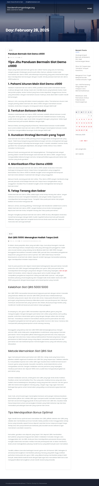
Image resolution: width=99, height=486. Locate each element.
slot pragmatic (81, 149)
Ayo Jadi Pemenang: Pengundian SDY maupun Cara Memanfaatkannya (83, 88)
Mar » (86, 141)
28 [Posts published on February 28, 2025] (86, 130)
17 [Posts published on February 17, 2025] (76, 127)
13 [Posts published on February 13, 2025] (84, 123)
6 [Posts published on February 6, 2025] (84, 119)
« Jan (81, 141)
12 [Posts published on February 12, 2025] (81, 123)
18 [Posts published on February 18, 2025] (79, 127)
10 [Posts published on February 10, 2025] (76, 123)
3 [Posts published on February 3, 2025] (76, 119)
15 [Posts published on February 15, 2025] (89, 123)
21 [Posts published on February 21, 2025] (86, 127)
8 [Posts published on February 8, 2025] (88, 119)
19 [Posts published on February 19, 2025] (81, 127)
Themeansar (43, 483)
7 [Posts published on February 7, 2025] (86, 119)
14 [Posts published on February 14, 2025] (86, 123)
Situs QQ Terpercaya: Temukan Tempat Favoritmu (83, 68)
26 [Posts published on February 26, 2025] (82, 130)
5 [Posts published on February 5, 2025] (81, 119)
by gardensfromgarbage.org (30, 241)
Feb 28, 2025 (14, 57)
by (20, 57)
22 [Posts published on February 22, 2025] (89, 127)
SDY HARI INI (80, 154)
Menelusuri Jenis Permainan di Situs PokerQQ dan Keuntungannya (82, 99)
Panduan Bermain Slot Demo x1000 (26, 53)
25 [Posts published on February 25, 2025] (79, 130)
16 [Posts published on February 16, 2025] (91, 123)
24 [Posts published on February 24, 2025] (77, 130)
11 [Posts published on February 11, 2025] (79, 123)
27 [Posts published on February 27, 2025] (84, 130)
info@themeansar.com (33, 2)
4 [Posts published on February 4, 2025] (79, 119)
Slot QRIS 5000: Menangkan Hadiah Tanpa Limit (33, 237)
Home (89, 8)
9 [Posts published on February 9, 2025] (91, 119)
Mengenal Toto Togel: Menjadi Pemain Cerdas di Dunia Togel (83, 77)
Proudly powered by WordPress (16, 483)
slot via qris (63, 271)
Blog (10, 50)
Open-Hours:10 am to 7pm (15, 2)
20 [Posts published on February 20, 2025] (84, 127)
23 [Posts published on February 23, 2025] (91, 127)
